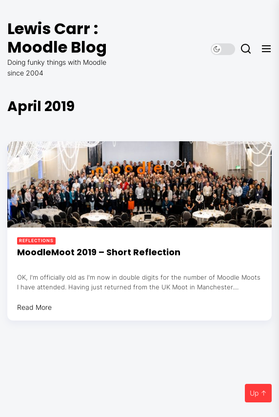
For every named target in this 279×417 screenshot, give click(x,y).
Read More (34, 307)
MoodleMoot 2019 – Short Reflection (98, 252)
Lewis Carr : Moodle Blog (57, 38)
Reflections (36, 240)
